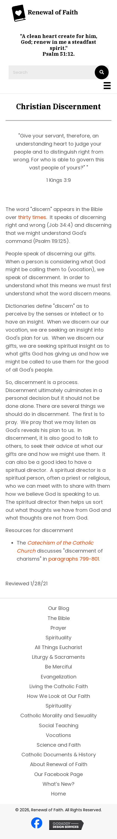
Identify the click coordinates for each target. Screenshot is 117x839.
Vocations (58, 735)
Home (58, 793)
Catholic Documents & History (58, 754)
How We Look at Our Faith (58, 696)
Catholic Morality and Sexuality (58, 715)
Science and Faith (59, 744)
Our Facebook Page (58, 774)
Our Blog (58, 608)
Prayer (58, 627)
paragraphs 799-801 (73, 558)
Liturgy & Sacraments (58, 657)
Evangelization (58, 676)
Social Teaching (58, 725)
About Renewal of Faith (58, 764)
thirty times (32, 217)
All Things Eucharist (58, 647)
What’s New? (58, 783)
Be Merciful (58, 666)
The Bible (59, 618)
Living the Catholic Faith (58, 686)
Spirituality (58, 637)
